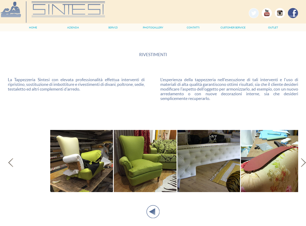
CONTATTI (193, 27)
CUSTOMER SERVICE (233, 27)
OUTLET (273, 27)
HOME (33, 27)
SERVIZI (113, 27)
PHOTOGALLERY (153, 27)
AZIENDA (73, 27)
